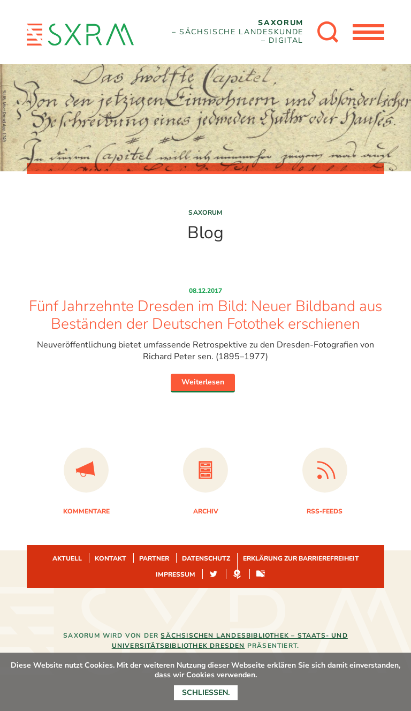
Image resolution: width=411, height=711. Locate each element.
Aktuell (67, 558)
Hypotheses (237, 574)
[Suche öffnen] (327, 32)
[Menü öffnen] (368, 32)
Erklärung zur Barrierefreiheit (301, 558)
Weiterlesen (202, 382)
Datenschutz (206, 558)
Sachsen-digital (260, 574)
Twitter (213, 574)
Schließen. (206, 692)
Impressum (175, 574)
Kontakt (110, 558)
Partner (154, 558)
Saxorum (205, 212)
